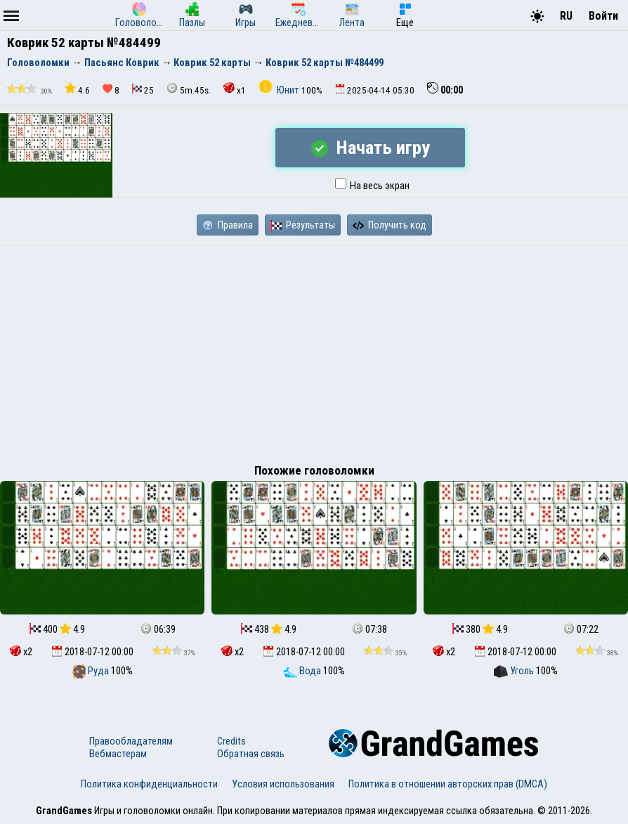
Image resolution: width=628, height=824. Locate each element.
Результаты (302, 225)
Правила (227, 225)
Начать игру (370, 147)
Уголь (515, 670)
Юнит (280, 90)
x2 (21, 651)
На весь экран (372, 185)
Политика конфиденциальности (149, 784)
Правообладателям (131, 741)
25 (143, 90)
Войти (603, 15)
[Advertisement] (314, 350)
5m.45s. (188, 89)
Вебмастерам (118, 753)
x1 (234, 89)
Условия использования (283, 784)
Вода (303, 670)
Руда (91, 670)
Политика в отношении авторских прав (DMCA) (447, 784)
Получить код (389, 225)
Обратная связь (250, 753)
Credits (231, 741)
